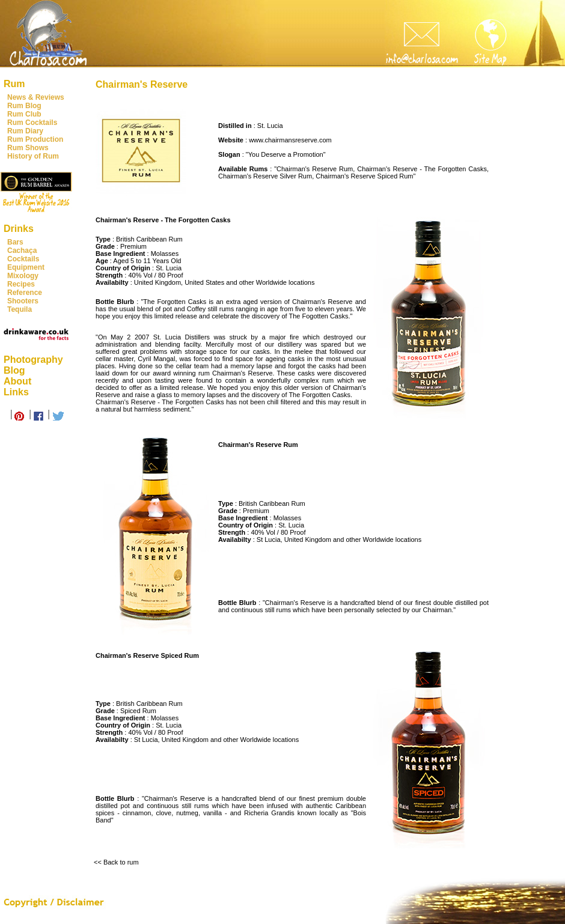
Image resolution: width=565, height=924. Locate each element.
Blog (14, 370)
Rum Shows (28, 148)
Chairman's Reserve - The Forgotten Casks (422, 168)
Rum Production (35, 139)
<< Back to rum (116, 862)
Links (16, 392)
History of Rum (33, 156)
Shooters (22, 301)
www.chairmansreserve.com (290, 140)
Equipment (25, 267)
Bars (15, 242)
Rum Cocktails (32, 122)
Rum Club (24, 114)
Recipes (21, 284)
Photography (33, 359)
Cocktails (23, 259)
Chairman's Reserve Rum (314, 168)
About (17, 381)
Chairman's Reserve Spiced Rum (364, 176)
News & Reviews (35, 97)
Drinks (19, 228)
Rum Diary (25, 131)
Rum (14, 84)
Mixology (22, 276)
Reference (24, 292)
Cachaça (22, 250)
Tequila (19, 309)
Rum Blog (24, 106)
